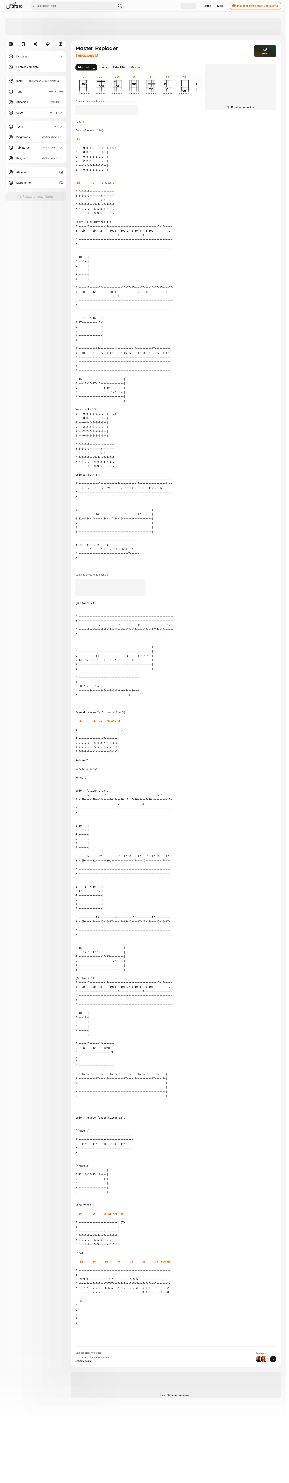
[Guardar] (23, 44)
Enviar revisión (83, 1361)
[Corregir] (60, 44)
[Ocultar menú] (10, 44)
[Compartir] (35, 44)
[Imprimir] (48, 44)
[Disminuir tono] (51, 91)
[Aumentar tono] (61, 91)
